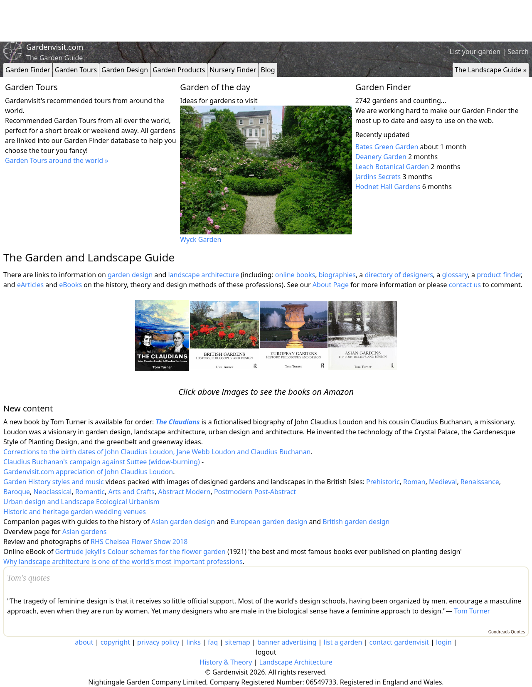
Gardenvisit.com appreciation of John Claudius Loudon (88, 471)
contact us (465, 284)
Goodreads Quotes (506, 632)
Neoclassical (53, 491)
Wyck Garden (200, 239)
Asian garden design (183, 521)
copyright (115, 642)
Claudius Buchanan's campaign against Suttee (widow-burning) (101, 461)
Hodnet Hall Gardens (388, 186)
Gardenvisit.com (54, 47)
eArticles (30, 284)
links (194, 642)
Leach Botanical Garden (392, 166)
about (84, 642)
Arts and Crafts (131, 491)
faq (213, 642)
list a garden (343, 642)
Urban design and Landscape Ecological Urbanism (81, 501)
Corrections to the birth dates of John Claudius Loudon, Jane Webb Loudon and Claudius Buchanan (157, 451)
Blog (268, 69)
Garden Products (179, 69)
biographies (337, 274)
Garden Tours (76, 69)
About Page (331, 284)
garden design (131, 274)
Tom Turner (472, 611)
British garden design (356, 521)
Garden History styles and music (53, 481)
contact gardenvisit (399, 642)
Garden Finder (27, 69)
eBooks (70, 284)
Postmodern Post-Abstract (255, 491)
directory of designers (399, 274)
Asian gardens (84, 531)
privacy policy (158, 642)
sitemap (237, 642)
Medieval (443, 481)
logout (266, 652)
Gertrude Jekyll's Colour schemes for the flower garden (140, 551)
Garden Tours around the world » (56, 160)
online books (295, 274)
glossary (455, 274)
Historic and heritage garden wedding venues (74, 511)
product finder (499, 274)
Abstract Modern (184, 491)
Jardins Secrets (378, 176)
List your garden (475, 51)
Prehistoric (383, 481)
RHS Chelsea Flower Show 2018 (139, 541)
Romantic (90, 491)
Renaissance (480, 481)
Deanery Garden (380, 156)
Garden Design (124, 69)
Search (518, 51)
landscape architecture (203, 274)
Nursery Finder (232, 69)
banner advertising (286, 642)
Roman (414, 481)
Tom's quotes (28, 577)
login (444, 642)
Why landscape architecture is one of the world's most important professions (123, 561)
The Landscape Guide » (491, 69)
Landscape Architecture (295, 662)
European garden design (268, 521)
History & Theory (226, 662)
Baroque (16, 491)
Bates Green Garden (387, 146)
